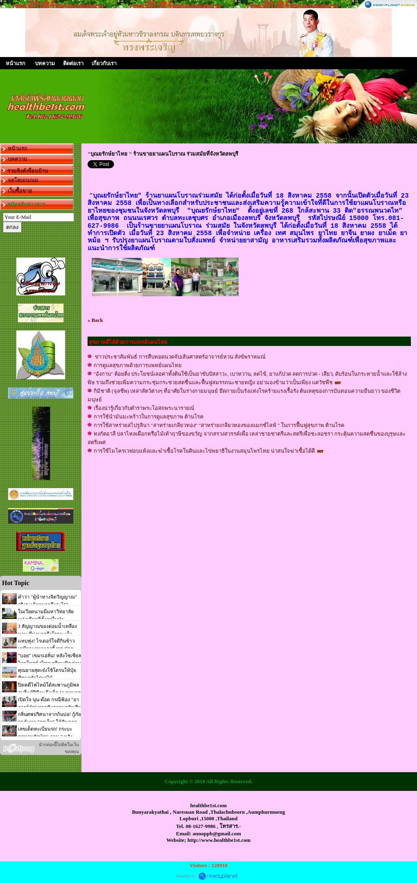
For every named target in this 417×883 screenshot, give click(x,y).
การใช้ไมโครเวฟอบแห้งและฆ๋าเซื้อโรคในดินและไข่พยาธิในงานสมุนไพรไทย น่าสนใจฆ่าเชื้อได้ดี (205, 451)
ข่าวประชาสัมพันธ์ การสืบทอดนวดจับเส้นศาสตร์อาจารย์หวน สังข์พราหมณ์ (180, 357)
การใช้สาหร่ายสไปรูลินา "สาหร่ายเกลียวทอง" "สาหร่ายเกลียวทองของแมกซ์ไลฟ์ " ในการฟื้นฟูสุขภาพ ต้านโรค (219, 425)
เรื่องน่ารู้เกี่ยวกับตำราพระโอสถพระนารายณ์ (144, 408)
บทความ (45, 63)
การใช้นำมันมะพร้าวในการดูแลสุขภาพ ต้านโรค (149, 417)
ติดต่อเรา (73, 63)
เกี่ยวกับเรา (104, 63)
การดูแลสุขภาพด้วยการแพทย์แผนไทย (138, 365)
